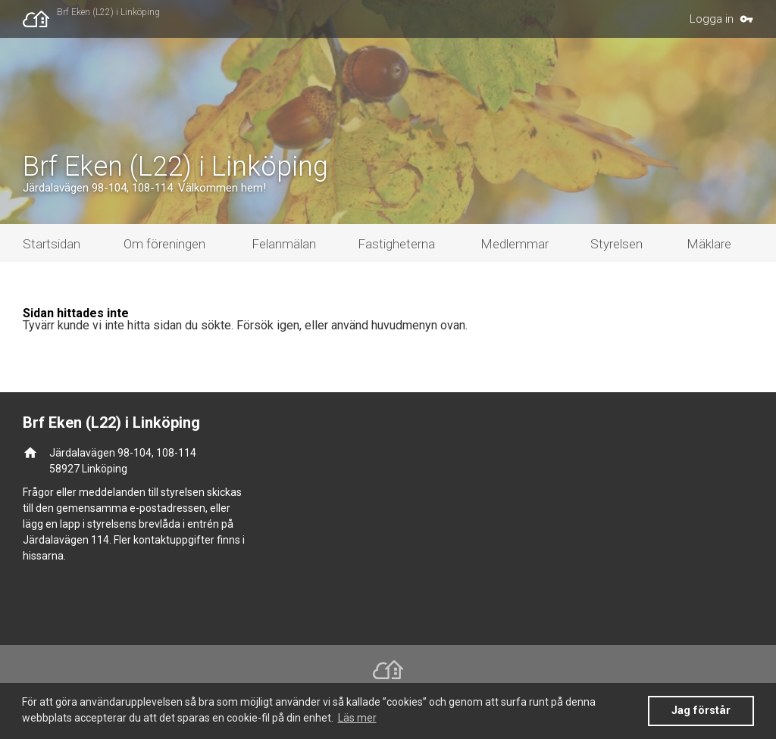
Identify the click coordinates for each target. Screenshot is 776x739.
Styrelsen (616, 243)
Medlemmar (514, 243)
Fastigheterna (396, 243)
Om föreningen (164, 243)
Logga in (712, 19)
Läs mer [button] (357, 718)
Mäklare (709, 243)
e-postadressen (167, 508)
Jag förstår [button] (701, 710)
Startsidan (51, 243)
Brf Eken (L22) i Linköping (108, 12)
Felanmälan (284, 243)
